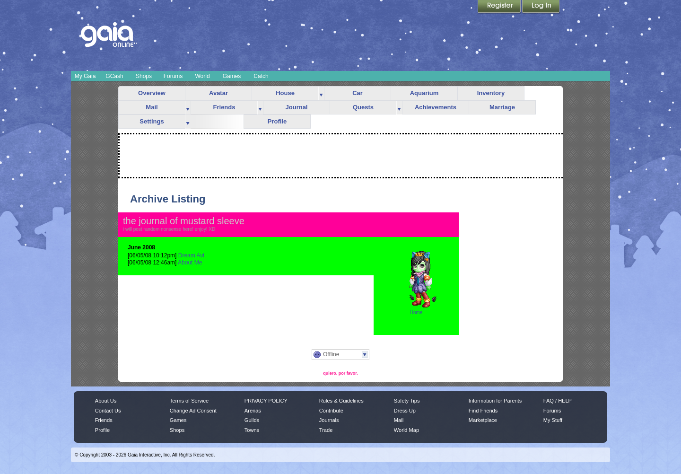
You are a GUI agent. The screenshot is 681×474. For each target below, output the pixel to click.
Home (416, 312)
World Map (406, 430)
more (321, 93)
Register (500, 7)
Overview (152, 93)
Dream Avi (191, 255)
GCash (114, 76)
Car (357, 93)
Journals (329, 420)
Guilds (251, 420)
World (202, 76)
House (285, 93)
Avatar (218, 93)
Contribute (331, 410)
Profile (277, 121)
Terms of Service (189, 401)
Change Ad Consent (193, 410)
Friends (224, 107)
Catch (260, 76)
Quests (363, 107)
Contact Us (108, 410)
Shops (144, 76)
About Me (190, 262)
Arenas (252, 410)
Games (232, 76)
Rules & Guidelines (341, 401)
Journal (297, 107)
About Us (105, 401)
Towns (251, 430)
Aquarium (424, 93)
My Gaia (85, 76)
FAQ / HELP (557, 401)
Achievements (435, 107)
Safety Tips (407, 401)
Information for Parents (495, 401)
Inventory (491, 93)
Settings (152, 121)
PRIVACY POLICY (266, 401)
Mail (151, 107)
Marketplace (483, 420)
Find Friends (483, 410)
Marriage (502, 107)
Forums (173, 76)
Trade (325, 430)
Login (541, 7)
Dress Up (405, 410)
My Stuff (552, 420)
